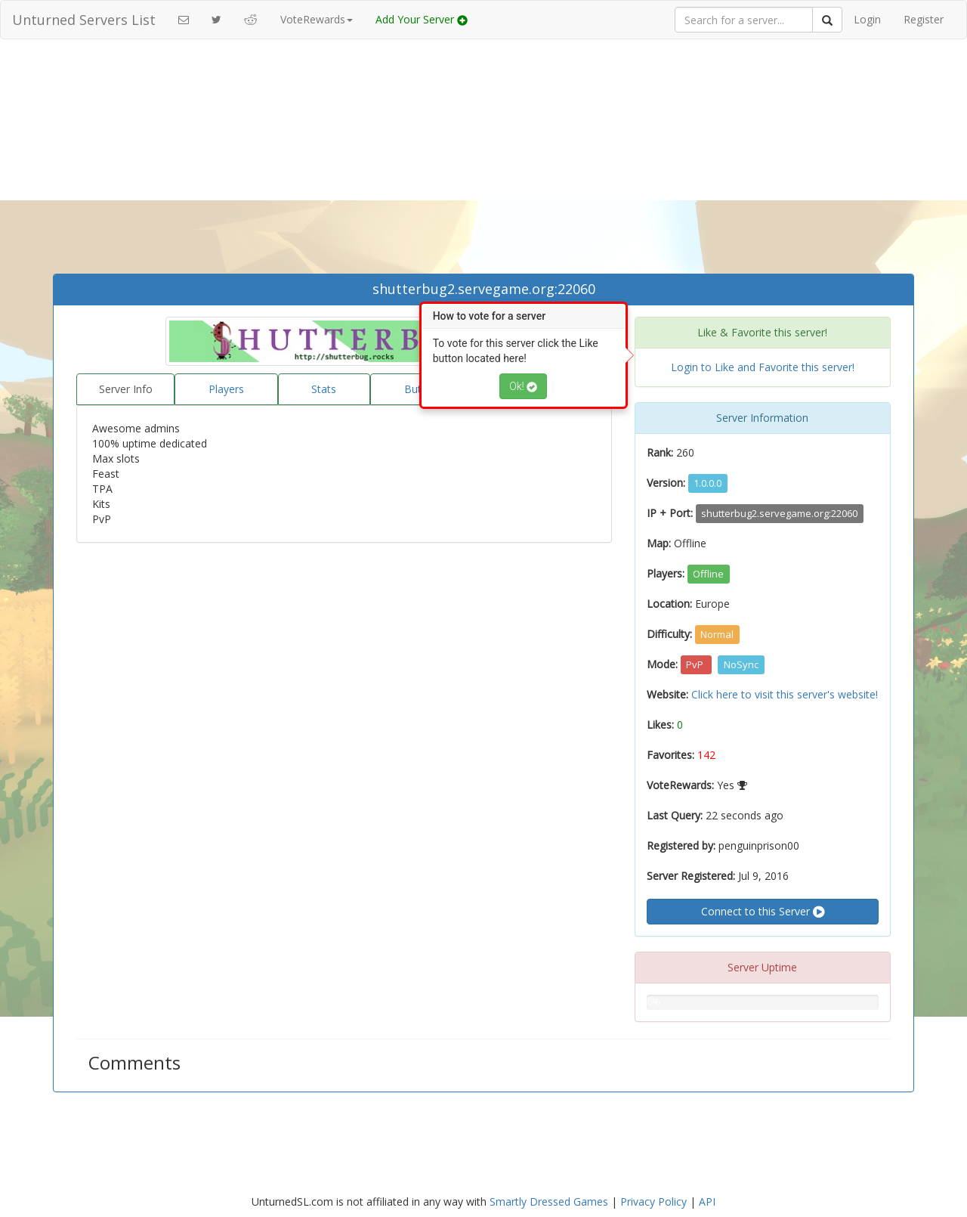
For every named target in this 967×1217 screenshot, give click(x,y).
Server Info (126, 389)
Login (867, 19)
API (707, 1201)
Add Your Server (421, 19)
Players (226, 389)
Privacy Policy (653, 1201)
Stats (323, 389)
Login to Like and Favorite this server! (762, 367)
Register (924, 19)
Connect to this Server (762, 911)
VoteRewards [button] (316, 19)
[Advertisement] (483, 160)
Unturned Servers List (84, 20)
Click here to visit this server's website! (784, 694)
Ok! (523, 386)
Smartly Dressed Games (549, 1201)
